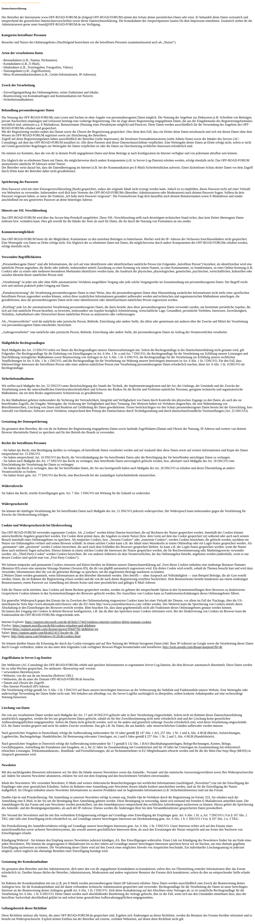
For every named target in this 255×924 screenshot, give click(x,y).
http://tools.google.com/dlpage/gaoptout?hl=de (192, 647)
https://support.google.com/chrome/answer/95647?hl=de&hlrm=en (55, 629)
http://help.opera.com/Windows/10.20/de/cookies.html (46, 636)
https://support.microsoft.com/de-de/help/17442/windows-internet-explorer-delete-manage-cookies (88, 622)
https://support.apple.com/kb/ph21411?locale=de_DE (45, 632)
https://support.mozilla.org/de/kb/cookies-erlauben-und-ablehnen (54, 625)
